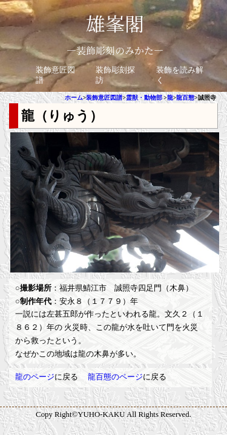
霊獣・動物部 (144, 97)
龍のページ (34, 377)
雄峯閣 (115, 23)
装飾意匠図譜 (104, 97)
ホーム (74, 97)
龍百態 (185, 97)
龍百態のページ (115, 377)
